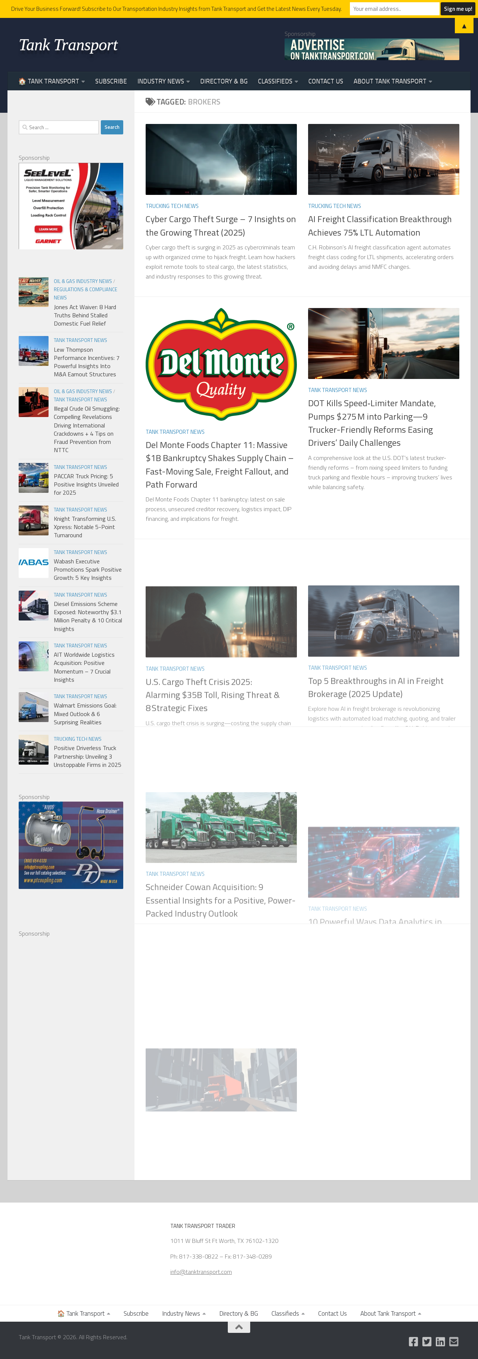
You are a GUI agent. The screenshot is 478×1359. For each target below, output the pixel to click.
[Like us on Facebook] (414, 1342)
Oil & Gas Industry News (83, 281)
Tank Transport (68, 44)
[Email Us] (454, 1342)
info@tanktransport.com (201, 1271)
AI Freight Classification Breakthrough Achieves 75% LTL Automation (380, 225)
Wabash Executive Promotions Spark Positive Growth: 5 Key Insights (88, 569)
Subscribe (111, 81)
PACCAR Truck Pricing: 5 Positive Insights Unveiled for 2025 (86, 484)
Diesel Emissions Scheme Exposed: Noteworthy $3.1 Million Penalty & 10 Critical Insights (88, 616)
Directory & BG (224, 81)
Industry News (160, 81)
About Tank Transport (390, 81)
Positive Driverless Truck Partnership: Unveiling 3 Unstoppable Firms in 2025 (87, 756)
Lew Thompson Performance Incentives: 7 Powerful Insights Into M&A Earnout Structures (87, 362)
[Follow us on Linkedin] (440, 1342)
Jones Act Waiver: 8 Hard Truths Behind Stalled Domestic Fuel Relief (85, 315)
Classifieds (275, 81)
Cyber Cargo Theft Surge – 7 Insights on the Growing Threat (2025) (221, 225)
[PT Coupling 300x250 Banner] (71, 886)
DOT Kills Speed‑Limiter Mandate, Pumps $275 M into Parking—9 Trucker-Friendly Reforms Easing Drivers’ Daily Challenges (372, 422)
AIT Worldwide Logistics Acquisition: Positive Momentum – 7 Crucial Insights (84, 667)
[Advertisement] (75, 1051)
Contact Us (325, 81)
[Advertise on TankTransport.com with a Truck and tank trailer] (372, 49)
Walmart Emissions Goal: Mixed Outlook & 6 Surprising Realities (85, 714)
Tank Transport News (175, 431)
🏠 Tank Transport (48, 81)
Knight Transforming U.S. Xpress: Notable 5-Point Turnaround (85, 527)
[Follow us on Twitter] (427, 1342)
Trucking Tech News (172, 206)
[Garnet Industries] (71, 247)
